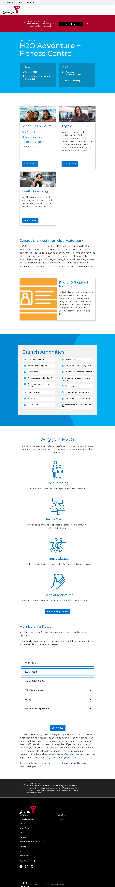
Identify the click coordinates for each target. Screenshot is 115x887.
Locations (66, 10)
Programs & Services (43, 10)
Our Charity (28, 10)
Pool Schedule (29, 132)
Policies (23, 837)
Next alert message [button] (94, 24)
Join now (57, 728)
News (60, 819)
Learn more (30, 220)
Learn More (70, 164)
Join (21, 851)
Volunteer (24, 856)
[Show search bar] (64, 2)
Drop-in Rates (29, 147)
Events (23, 833)
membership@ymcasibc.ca (64, 757)
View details (71, 24)
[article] (57, 24)
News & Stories (26, 828)
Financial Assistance (28, 819)
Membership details (57, 611)
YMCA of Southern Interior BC (18, 2)
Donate (74, 3)
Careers (100, 3)
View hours (30, 164)
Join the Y (88, 3)
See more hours (72, 81)
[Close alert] (87, 788)
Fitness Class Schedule (33, 142)
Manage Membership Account (33, 842)
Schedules (93, 10)
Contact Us (24, 815)
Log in (107, 3)
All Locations (28, 40)
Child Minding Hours (32, 137)
